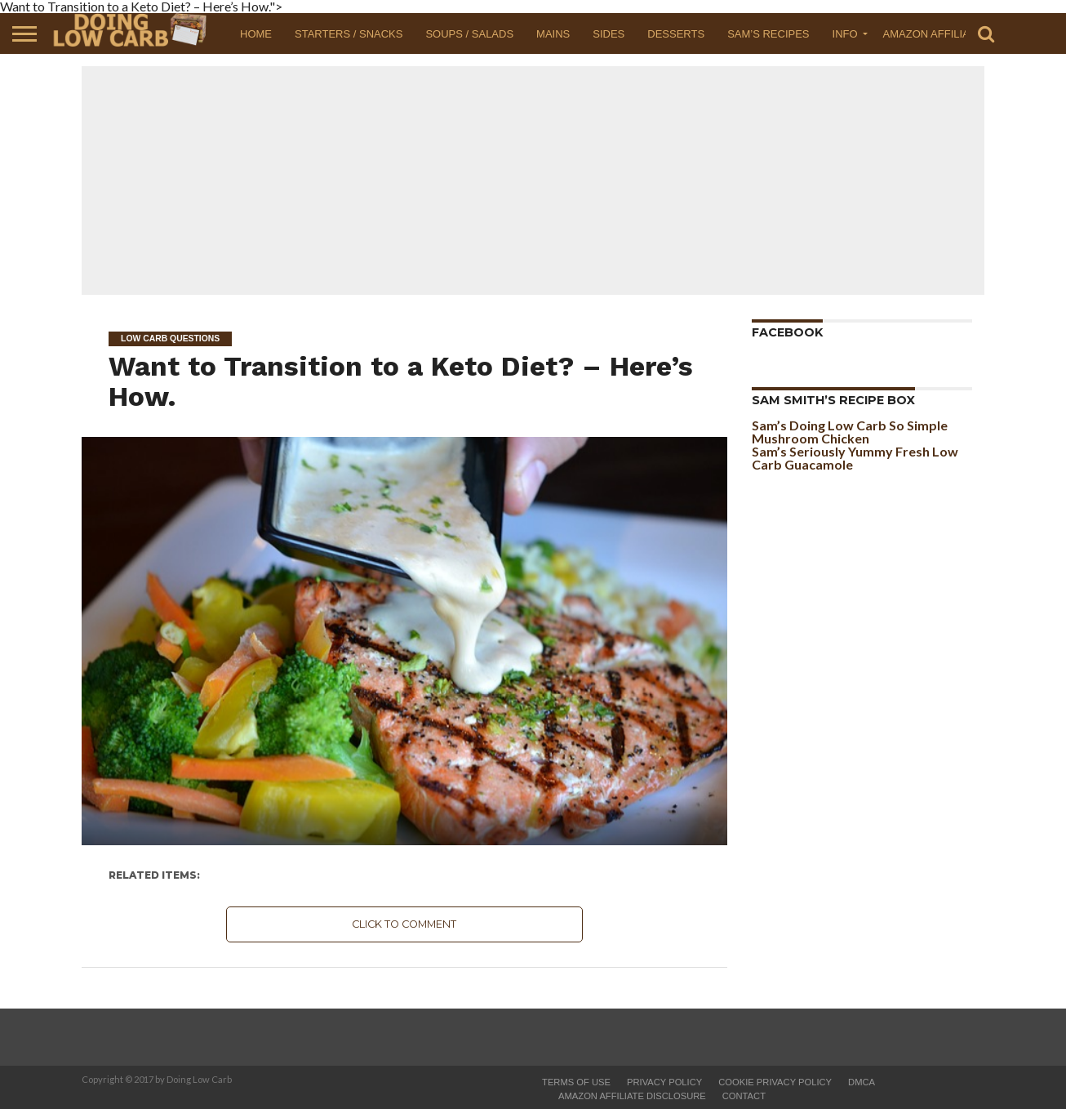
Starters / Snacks (348, 34)
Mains (553, 34)
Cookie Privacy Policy (775, 1082)
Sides (608, 34)
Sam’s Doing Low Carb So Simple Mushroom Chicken (850, 431)
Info (845, 34)
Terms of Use (576, 1082)
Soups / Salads (469, 34)
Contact (744, 1096)
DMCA (861, 1082)
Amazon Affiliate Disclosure (632, 1096)
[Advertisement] (533, 180)
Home (256, 34)
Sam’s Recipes (768, 34)
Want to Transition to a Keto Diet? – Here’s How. (401, 381)
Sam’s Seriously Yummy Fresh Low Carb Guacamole (855, 457)
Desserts (675, 34)
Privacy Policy (664, 1082)
